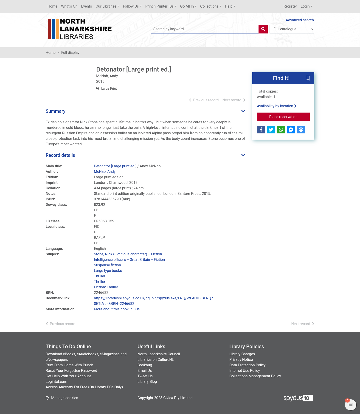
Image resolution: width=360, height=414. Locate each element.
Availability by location (276, 106)
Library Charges (242, 354)
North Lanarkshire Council (159, 354)
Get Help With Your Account (68, 376)
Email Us (145, 370)
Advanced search (300, 20)
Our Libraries (106, 6)
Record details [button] (60, 155)
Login (305, 6)
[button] (308, 78)
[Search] (263, 29)
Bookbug (145, 365)
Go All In (187, 6)
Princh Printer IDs (159, 6)
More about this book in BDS (117, 309)
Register (290, 6)
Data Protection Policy (247, 365)
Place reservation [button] (289, 116)
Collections (209, 6)
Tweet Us (145, 376)
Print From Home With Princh (69, 365)
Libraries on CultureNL (156, 359)
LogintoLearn (56, 381)
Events (86, 6)
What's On (69, 6)
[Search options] (292, 29)
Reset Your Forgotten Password (71, 370)
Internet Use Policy (244, 370)
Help (229, 6)
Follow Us (131, 6)
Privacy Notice (241, 359)
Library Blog (147, 381)
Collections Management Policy (255, 376)
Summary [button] (55, 111)
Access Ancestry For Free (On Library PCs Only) (84, 387)
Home (52, 6)
